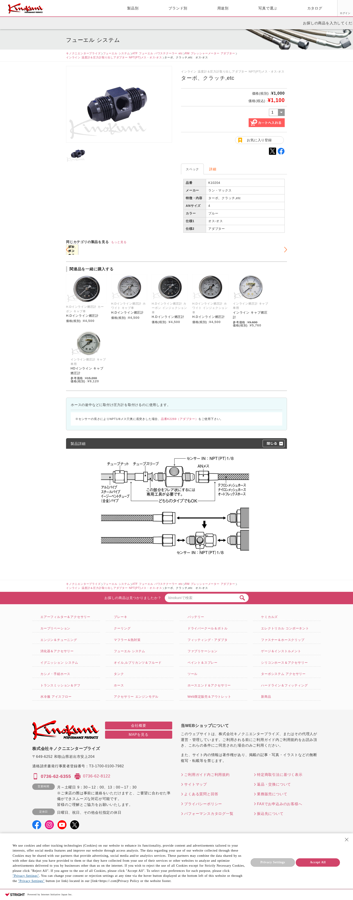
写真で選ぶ (215, 8)
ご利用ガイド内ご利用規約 (207, 775)
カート (346, 8)
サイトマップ (195, 784)
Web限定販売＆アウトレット (209, 696)
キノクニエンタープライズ (83, 53)
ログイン (294, 13)
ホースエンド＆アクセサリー (209, 685)
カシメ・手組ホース (55, 674)
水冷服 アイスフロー (56, 696)
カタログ (262, 8)
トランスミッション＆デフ (60, 685)
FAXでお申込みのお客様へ (279, 804)
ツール (192, 674)
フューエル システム (116, 53)
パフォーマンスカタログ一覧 (208, 814)
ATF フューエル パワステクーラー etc (157, 53)
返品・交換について (274, 784)
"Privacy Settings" (26, 875)
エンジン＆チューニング (58, 640)
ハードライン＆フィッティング (284, 685)
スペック (192, 169)
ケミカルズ (269, 617)
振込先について (270, 814)
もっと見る (119, 242)
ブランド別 (126, 8)
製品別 (81, 8)
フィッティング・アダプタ (208, 640)
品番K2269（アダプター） (179, 419)
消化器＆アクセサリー (57, 651)
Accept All (318, 862)
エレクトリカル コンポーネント (285, 628)
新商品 (266, 696)
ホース (119, 685)
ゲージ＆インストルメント (281, 651)
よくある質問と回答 (201, 794)
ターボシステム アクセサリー (283, 674)
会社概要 (138, 725)
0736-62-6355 (56, 776)
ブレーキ (120, 617)
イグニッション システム (59, 662)
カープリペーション (55, 628)
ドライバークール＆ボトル (208, 628)
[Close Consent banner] (347, 840)
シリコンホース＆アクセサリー (284, 662)
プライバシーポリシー (203, 804)
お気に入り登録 (259, 140)
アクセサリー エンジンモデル (136, 696)
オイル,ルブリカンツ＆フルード (138, 662)
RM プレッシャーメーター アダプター (210, 53)
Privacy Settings (272, 862)
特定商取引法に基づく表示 (280, 775)
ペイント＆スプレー (203, 662)
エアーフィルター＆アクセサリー (65, 617)
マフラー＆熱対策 (127, 640)
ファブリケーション (203, 651)
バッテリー (196, 617)
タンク (119, 674)
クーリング (122, 628)
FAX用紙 (328, 13)
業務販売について (272, 794)
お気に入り (311, 13)
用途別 (171, 8)
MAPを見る (138, 734)
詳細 (212, 169)
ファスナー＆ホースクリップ (282, 640)
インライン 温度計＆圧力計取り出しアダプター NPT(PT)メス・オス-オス (114, 57)
